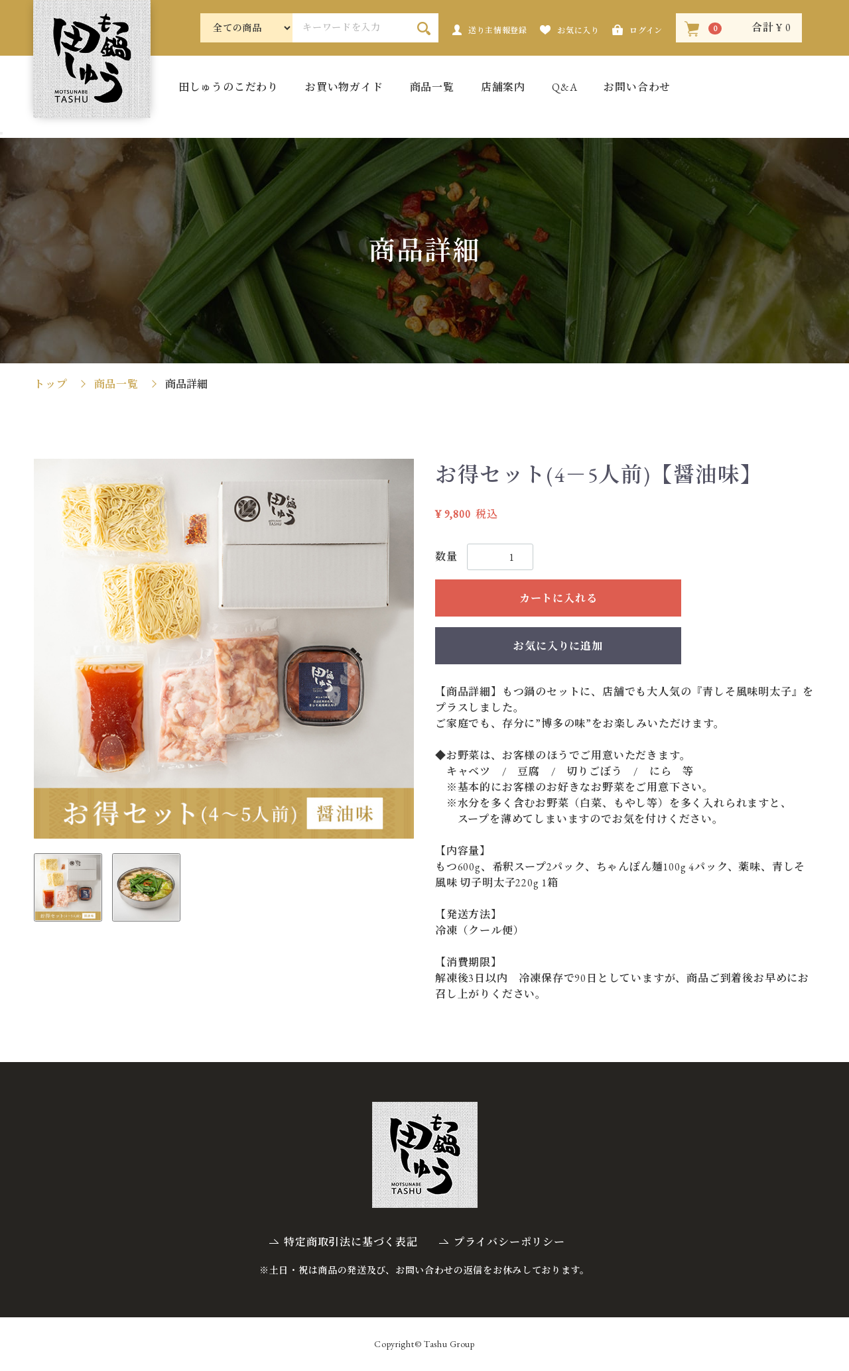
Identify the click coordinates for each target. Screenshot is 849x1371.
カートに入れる (558, 598)
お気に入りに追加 (557, 646)
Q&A (564, 88)
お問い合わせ (637, 88)
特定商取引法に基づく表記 (351, 1242)
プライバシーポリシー (509, 1242)
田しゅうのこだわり (228, 88)
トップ (50, 384)
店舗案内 (503, 88)
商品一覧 (432, 88)
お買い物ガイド (344, 88)
